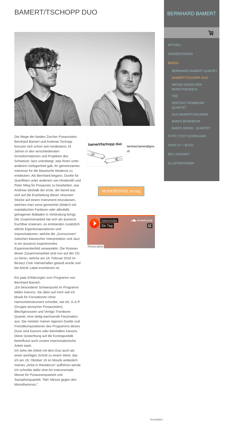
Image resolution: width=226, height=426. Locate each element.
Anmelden (156, 419)
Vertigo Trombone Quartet (188, 105)
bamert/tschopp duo (190, 78)
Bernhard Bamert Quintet (194, 71)
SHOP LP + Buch (180, 145)
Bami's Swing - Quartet (191, 128)
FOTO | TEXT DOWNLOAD (187, 136)
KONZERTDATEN (180, 54)
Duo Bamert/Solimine (190, 114)
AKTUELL (174, 45)
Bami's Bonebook (186, 121)
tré (175, 96)
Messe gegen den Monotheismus (187, 87)
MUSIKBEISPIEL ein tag (121, 191)
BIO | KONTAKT (179, 154)
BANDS (173, 63)
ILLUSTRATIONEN (181, 163)
